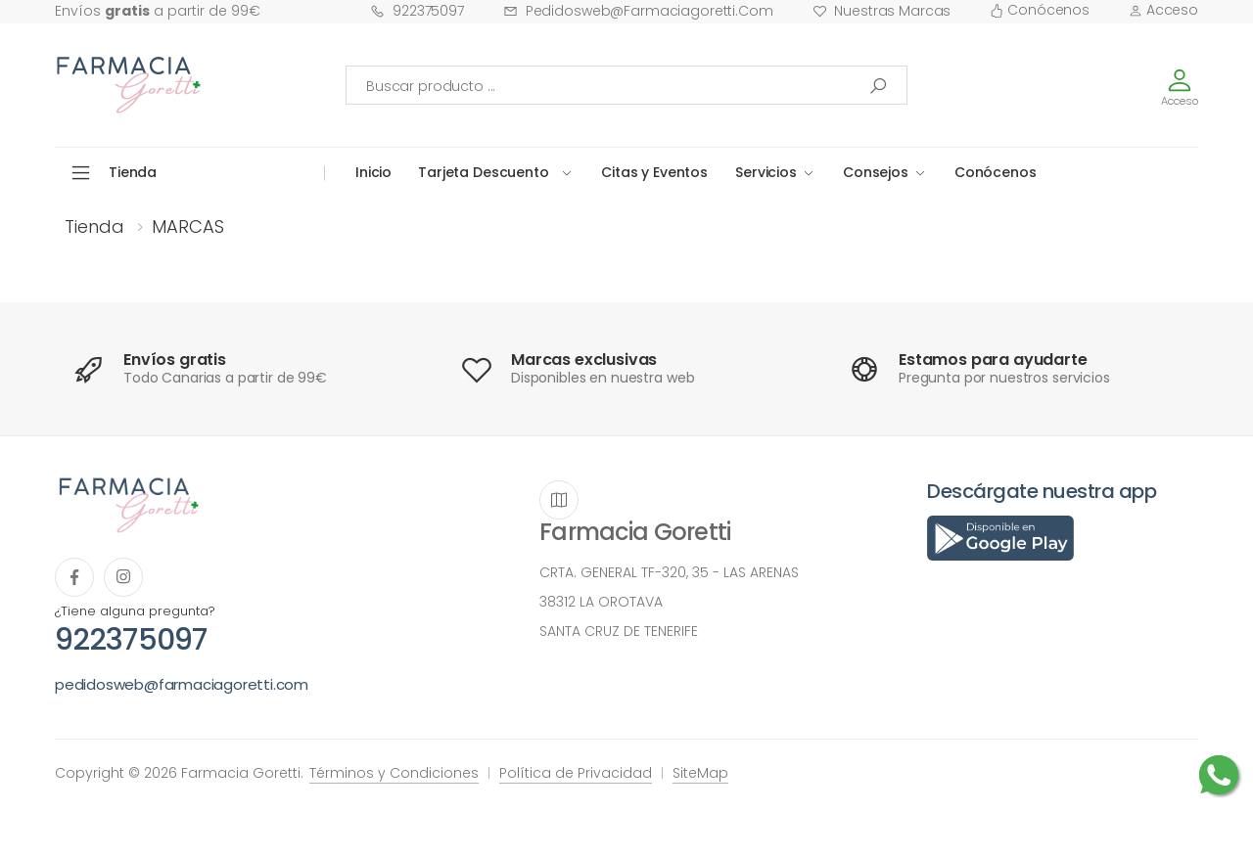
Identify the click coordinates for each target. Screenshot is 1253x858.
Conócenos (1040, 10)
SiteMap (700, 773)
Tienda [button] (133, 172)
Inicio (373, 172)
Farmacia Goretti (634, 532)
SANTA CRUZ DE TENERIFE (618, 631)
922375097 (417, 11)
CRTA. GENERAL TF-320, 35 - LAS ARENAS (669, 572)
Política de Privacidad (575, 773)
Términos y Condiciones (394, 773)
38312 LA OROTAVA (601, 601)
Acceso (1163, 10)
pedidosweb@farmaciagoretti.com (638, 11)
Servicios (766, 172)
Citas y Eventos (654, 172)
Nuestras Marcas (881, 11)
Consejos (875, 172)
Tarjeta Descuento (483, 172)
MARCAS (188, 226)
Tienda (94, 226)
